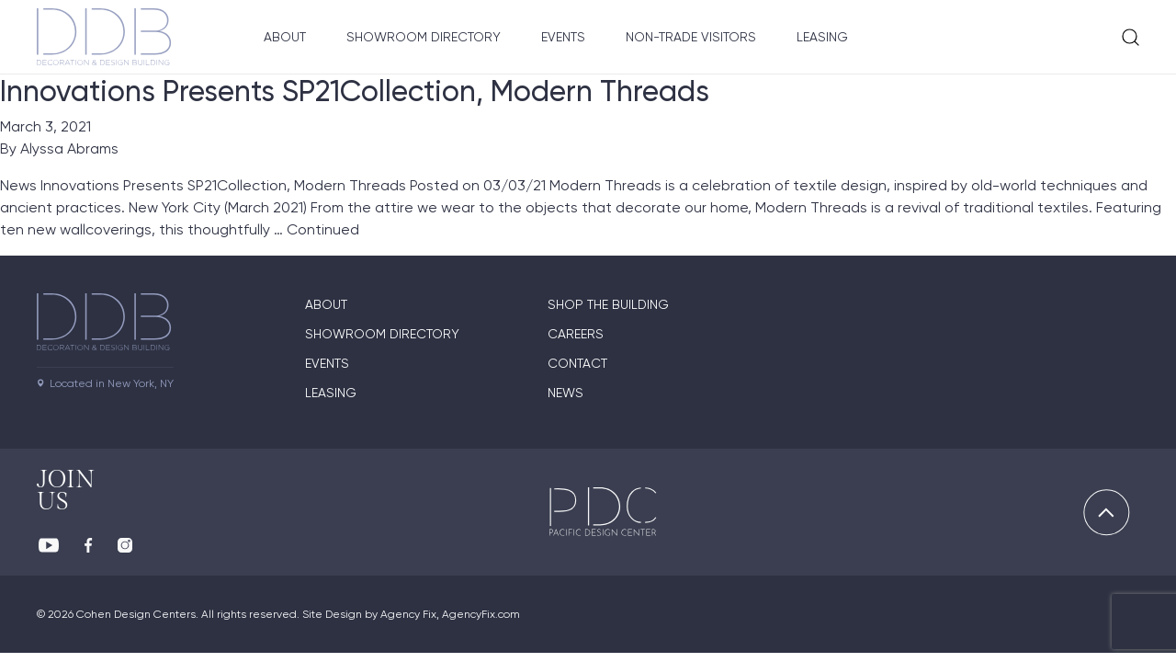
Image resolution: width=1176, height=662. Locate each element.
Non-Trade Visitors (691, 36)
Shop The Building (608, 304)
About (285, 36)
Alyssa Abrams (69, 148)
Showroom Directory (423, 36)
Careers (576, 333)
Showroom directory (382, 333)
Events (563, 36)
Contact (577, 363)
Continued (323, 229)
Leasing (822, 36)
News (565, 392)
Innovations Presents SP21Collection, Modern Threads (354, 91)
